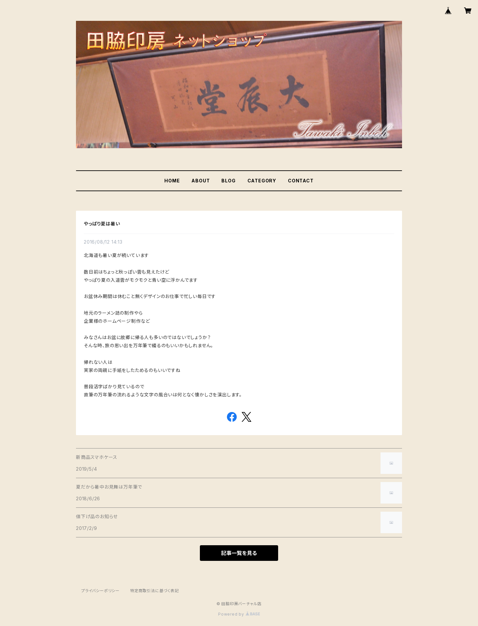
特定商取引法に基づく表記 (154, 590)
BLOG (228, 180)
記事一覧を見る (239, 553)
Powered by (239, 614)
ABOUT (200, 180)
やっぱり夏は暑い (102, 223)
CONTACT (301, 180)
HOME (172, 180)
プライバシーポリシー (100, 590)
